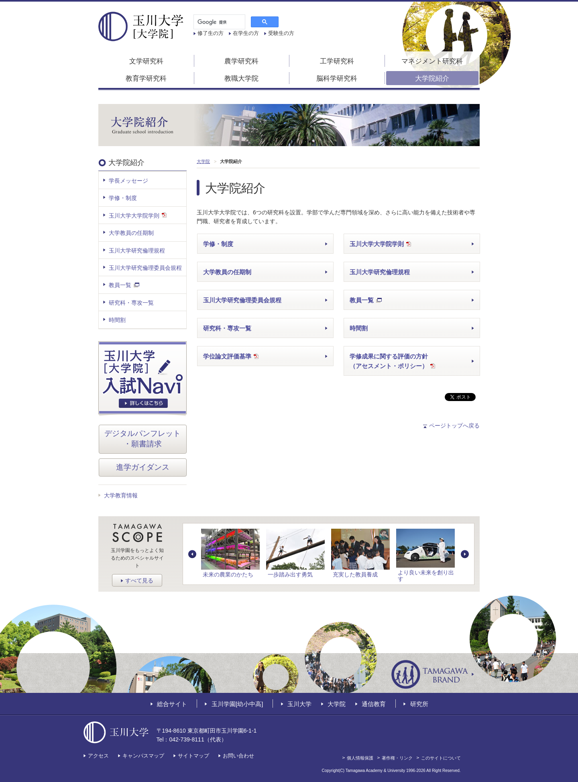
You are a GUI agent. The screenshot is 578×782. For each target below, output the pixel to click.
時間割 (359, 328)
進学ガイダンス (142, 467)
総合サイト (172, 704)
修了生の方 (210, 33)
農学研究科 (241, 61)
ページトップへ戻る (454, 425)
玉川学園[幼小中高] (237, 704)
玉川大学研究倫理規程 (380, 272)
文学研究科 (146, 61)
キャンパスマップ (143, 756)
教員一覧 (366, 301)
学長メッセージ (128, 180)
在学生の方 (246, 33)
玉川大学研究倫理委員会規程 (242, 300)
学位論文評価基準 (230, 357)
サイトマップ (193, 756)
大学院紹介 (432, 78)
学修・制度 (218, 243)
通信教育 (374, 704)
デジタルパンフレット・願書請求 (142, 438)
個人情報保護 (360, 758)
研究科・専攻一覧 (227, 328)
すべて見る (139, 580)
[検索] (218, 22)
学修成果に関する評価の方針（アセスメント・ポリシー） (392, 362)
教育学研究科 (146, 78)
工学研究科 (337, 61)
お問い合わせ (238, 756)
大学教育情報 (121, 495)
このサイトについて (441, 758)
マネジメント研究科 (432, 61)
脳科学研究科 (336, 78)
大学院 (337, 704)
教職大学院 (241, 78)
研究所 (419, 704)
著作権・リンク (397, 758)
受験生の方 (281, 33)
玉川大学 (299, 704)
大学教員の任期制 (227, 272)
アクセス (98, 756)
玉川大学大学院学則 (380, 244)
